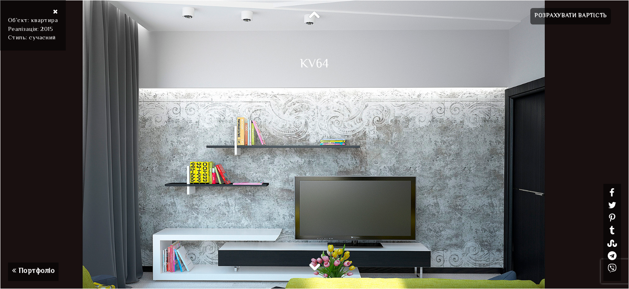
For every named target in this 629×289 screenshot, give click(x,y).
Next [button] (314, 266)
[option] (314, 144)
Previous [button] (314, 15)
